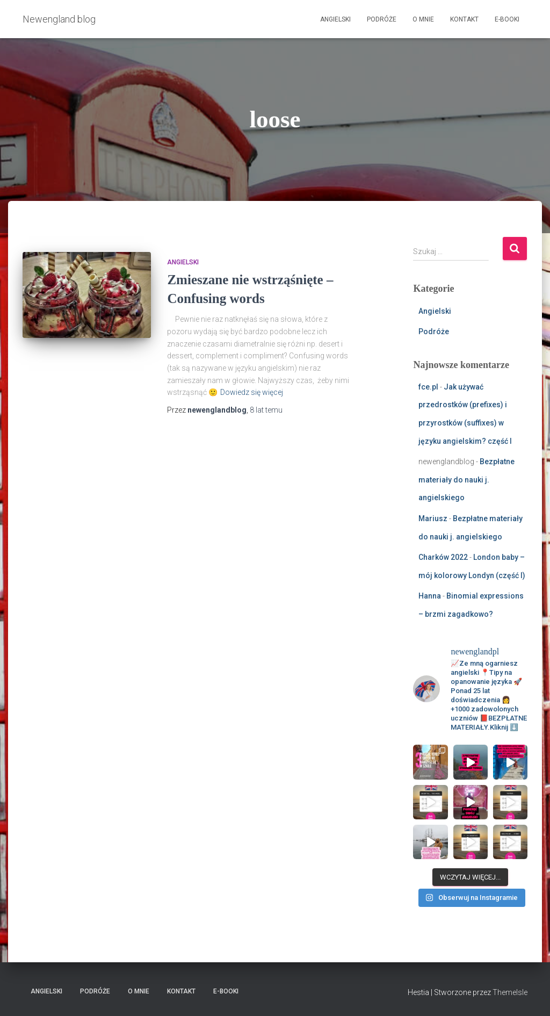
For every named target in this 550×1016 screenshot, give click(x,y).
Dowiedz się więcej (251, 392)
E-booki (507, 19)
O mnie (423, 19)
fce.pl (428, 387)
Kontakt (464, 19)
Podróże (381, 19)
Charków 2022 (443, 557)
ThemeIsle (510, 992)
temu (266, 410)
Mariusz (432, 518)
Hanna (429, 596)
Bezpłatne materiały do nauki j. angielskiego (466, 479)
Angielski (335, 19)
